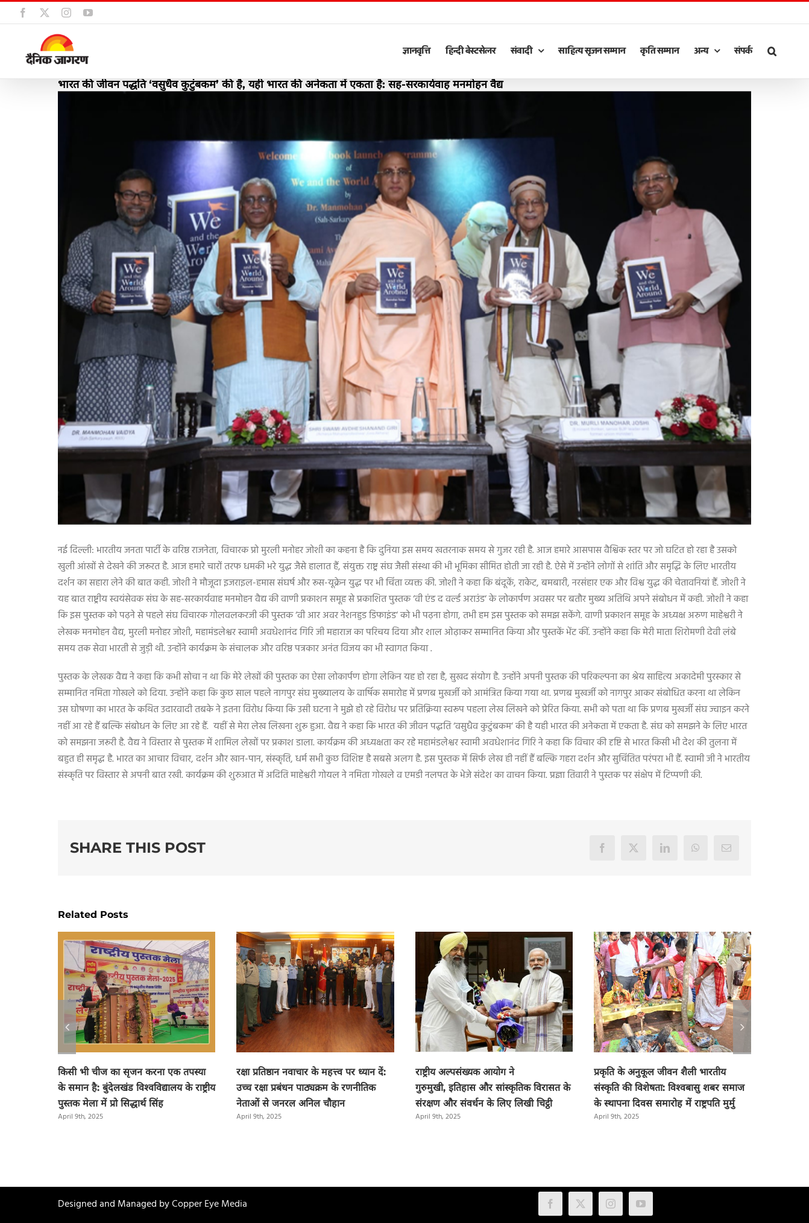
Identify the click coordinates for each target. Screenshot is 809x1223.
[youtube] (641, 1204)
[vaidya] (404, 308)
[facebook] (550, 1204)
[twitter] (580, 1204)
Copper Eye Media (209, 1204)
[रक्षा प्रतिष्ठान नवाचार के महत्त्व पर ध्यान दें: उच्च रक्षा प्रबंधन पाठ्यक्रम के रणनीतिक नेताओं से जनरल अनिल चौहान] (315, 939)
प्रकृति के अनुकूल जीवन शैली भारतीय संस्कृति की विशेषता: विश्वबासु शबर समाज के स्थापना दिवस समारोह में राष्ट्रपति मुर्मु (669, 1087)
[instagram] (611, 1204)
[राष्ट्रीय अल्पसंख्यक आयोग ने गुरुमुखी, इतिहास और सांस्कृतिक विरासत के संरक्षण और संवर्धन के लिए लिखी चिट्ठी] (494, 939)
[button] (771, 51)
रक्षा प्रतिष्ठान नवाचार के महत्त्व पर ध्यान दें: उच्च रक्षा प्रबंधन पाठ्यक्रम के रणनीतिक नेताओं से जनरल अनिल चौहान (311, 1087)
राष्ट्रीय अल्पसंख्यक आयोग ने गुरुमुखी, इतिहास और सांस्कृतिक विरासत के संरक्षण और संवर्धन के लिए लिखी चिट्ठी (492, 1087)
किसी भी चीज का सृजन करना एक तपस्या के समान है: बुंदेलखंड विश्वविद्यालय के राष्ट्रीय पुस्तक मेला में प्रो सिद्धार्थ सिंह (136, 1087)
